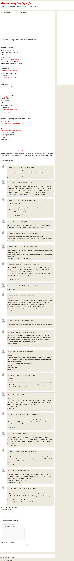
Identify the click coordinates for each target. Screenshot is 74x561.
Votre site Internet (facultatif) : (10, 515)
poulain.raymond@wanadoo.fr (9, 70)
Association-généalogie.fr (16, 3)
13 (8, 375)
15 (8, 414)
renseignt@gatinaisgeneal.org (8, 97)
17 (8, 451)
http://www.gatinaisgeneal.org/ (9, 109)
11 (8, 332)
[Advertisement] (28, 25)
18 (8, 471)
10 (8, 320)
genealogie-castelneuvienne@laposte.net (11, 130)
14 (8, 394)
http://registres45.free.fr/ (7, 88)
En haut (11, 560)
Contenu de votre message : (9, 526)
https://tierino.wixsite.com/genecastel (10, 136)
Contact (1, 560)
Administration (6, 560)
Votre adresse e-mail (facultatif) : (10, 520)
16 (8, 433)
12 (8, 351)
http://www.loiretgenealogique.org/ (10, 59)
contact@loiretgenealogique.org (9, 49)
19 (8, 488)
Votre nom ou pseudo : (8, 509)
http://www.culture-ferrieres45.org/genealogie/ (13, 123)
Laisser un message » (49, 162)
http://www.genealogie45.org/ (8, 77)
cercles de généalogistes (19, 150)
